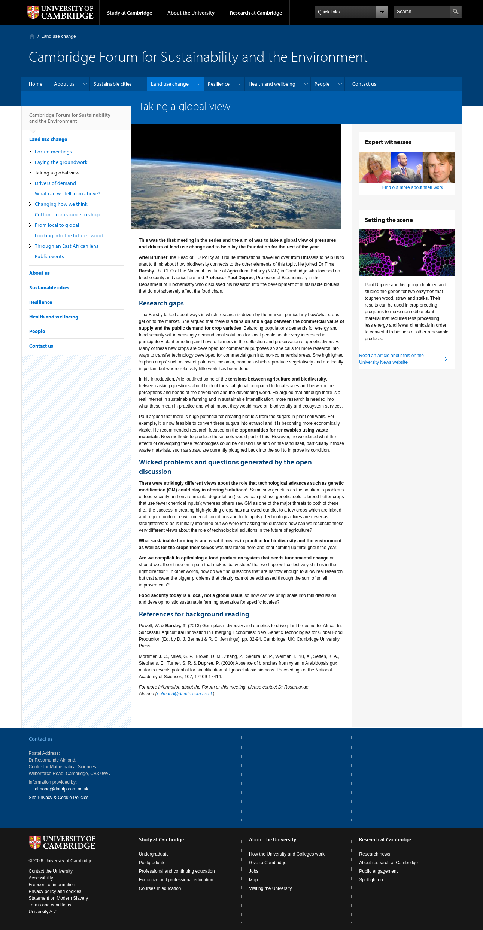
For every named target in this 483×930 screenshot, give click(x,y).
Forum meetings (53, 151)
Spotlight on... (372, 879)
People (322, 83)
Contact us (364, 83)
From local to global (57, 225)
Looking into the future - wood (69, 235)
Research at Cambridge (256, 12)
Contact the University (51, 871)
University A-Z (43, 911)
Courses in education (160, 888)
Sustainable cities (113, 83)
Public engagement (378, 871)
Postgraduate (152, 862)
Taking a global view (57, 172)
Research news (374, 854)
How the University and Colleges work (287, 854)
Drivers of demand (55, 183)
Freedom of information (52, 884)
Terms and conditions (50, 905)
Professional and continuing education (177, 871)
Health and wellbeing (272, 83)
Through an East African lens (66, 246)
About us (64, 83)
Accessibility (41, 878)
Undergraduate (154, 854)
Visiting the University (270, 888)
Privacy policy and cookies (55, 891)
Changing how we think (61, 204)
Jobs (253, 871)
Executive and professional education (176, 879)
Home (32, 36)
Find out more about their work (412, 187)
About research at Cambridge (388, 862)
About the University (191, 12)
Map (253, 879)
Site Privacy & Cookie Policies (59, 797)
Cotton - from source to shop (67, 214)
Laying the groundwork (61, 162)
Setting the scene (389, 219)
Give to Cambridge (267, 862)
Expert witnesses (388, 142)
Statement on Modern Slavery (58, 898)
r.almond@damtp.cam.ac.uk (185, 693)
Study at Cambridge (129, 12)
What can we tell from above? (67, 193)
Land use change (59, 36)
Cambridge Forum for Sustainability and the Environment (69, 121)
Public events (49, 256)
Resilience (219, 83)
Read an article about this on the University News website (391, 359)
